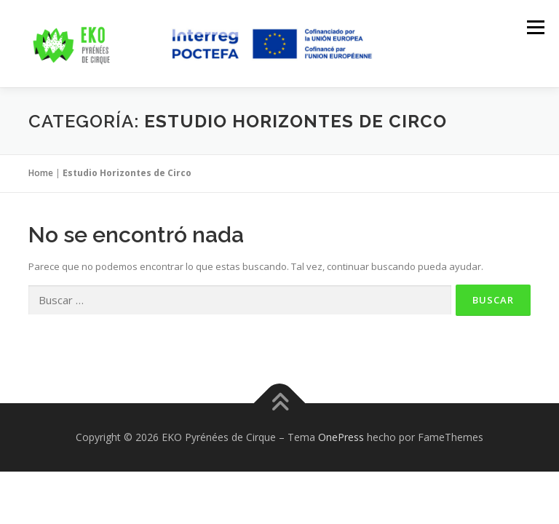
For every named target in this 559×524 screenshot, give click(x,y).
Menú (535, 26)
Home (40, 173)
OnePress (341, 437)
